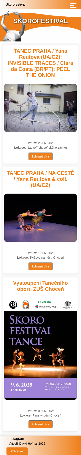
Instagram (16, 439)
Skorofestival (15, 4)
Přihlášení (17, 451)
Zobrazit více (40, 156)
